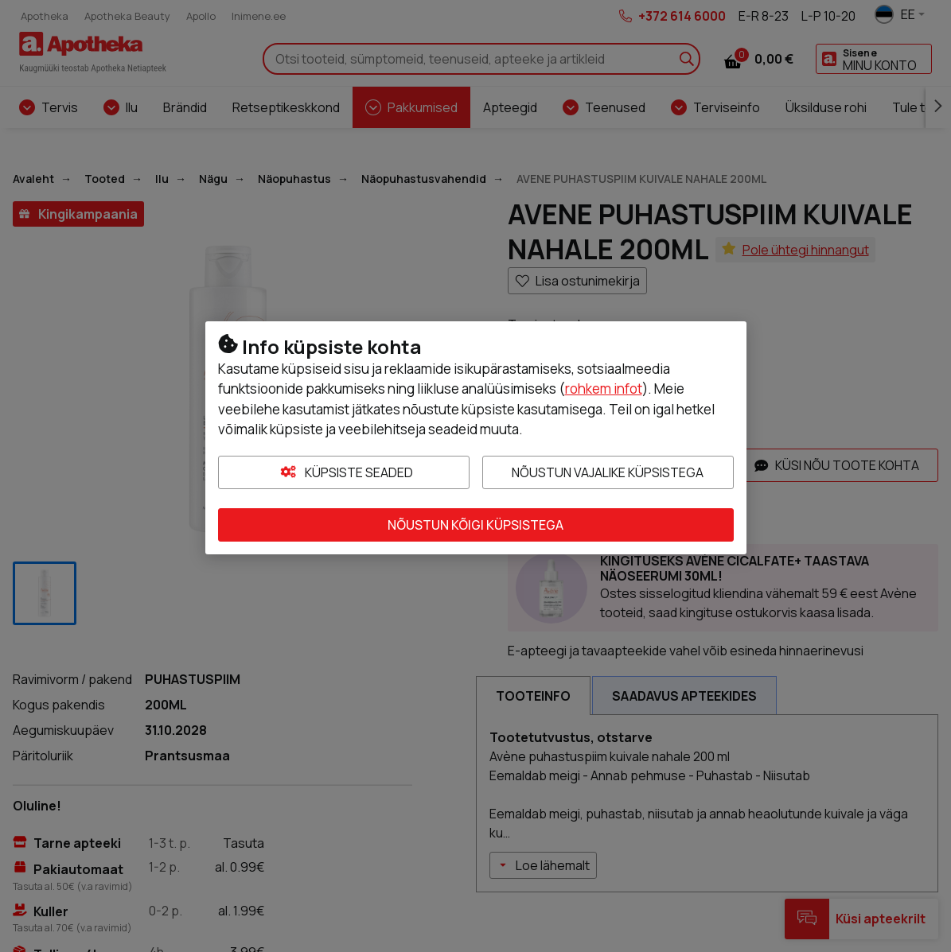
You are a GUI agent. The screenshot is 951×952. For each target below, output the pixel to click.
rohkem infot (603, 388)
